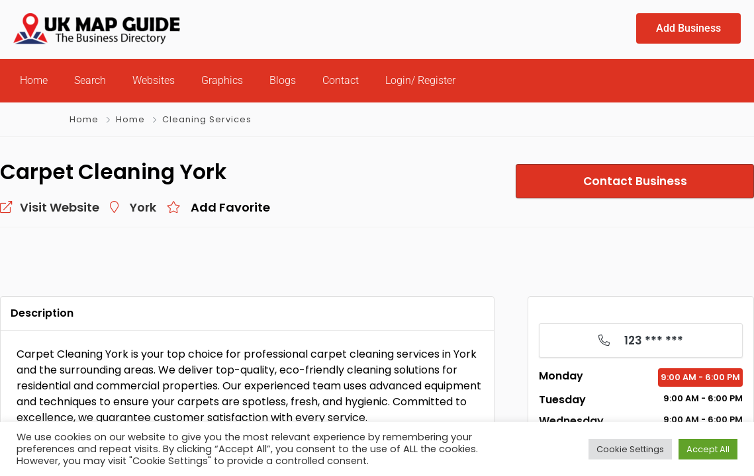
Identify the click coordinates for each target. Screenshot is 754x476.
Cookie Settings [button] (630, 449)
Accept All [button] (708, 449)
